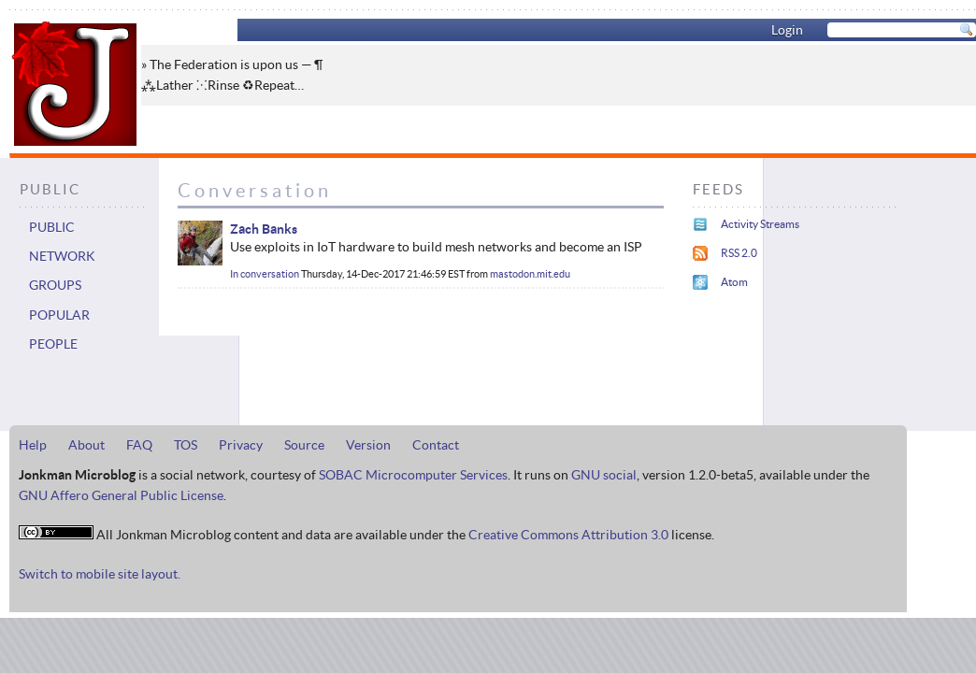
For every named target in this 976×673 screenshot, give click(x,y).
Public (52, 227)
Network (62, 256)
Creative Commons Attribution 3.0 (568, 534)
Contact (435, 444)
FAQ (139, 444)
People (53, 343)
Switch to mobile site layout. (99, 573)
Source (304, 444)
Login (787, 29)
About (86, 444)
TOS (185, 444)
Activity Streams (760, 224)
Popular (59, 315)
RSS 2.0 (739, 253)
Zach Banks (263, 229)
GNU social (604, 474)
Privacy (241, 444)
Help (33, 444)
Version (368, 444)
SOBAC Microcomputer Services (413, 474)
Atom (734, 282)
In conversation (264, 273)
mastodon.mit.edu (530, 273)
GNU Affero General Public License (121, 495)
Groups (55, 285)
